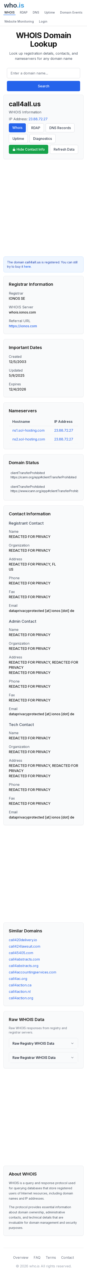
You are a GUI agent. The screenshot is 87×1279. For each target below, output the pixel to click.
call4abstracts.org (23, 966)
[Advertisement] (43, 207)
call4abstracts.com (24, 959)
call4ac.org (18, 978)
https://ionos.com (23, 326)
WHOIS (9, 12)
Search (43, 86)
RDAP (24, 12)
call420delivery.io (23, 940)
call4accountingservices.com (32, 972)
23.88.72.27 (38, 119)
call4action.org (21, 998)
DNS (36, 12)
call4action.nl (20, 991)
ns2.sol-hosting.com (28, 439)
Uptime (49, 12)
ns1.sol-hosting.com (28, 430)
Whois (17, 127)
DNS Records (60, 128)
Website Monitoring (19, 21)
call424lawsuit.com (24, 946)
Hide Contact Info (28, 149)
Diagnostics (42, 138)
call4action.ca (20, 985)
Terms (51, 1257)
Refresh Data (64, 149)
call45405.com (21, 953)
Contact (67, 1257)
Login (43, 21)
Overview (20, 1257)
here (27, 266)
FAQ (37, 1257)
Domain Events (71, 12)
